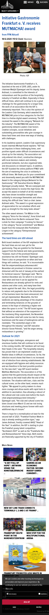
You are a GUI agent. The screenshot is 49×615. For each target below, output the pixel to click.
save (14, 607)
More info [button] (9, 588)
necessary (11, 594)
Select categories (9, 11)
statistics (43, 594)
